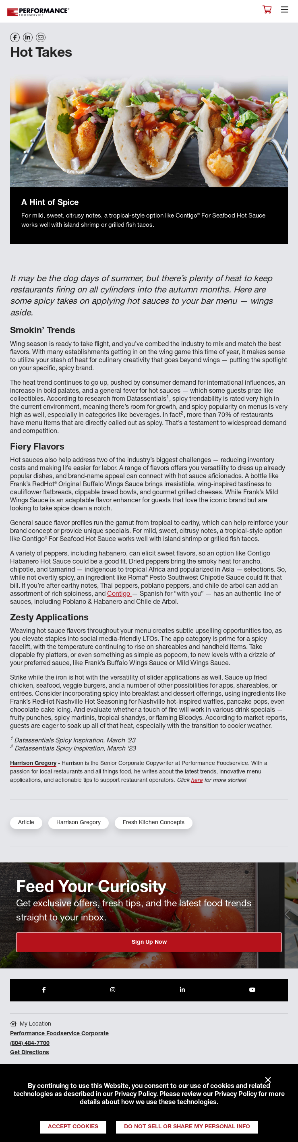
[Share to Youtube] (252, 990)
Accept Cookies (73, 1127)
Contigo (119, 594)
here (197, 780)
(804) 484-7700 (30, 1044)
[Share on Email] (41, 37)
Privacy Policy (135, 1095)
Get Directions (29, 1053)
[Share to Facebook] (44, 990)
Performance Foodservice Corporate (59, 1034)
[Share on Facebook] (15, 37)
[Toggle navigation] (285, 11)
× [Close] (268, 1080)
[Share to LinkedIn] (182, 990)
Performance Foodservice (38, 12)
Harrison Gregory (33, 764)
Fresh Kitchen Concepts (153, 823)
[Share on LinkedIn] (28, 37)
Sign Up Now (149, 942)
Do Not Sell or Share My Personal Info (187, 1127)
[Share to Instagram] (112, 990)
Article (26, 823)
